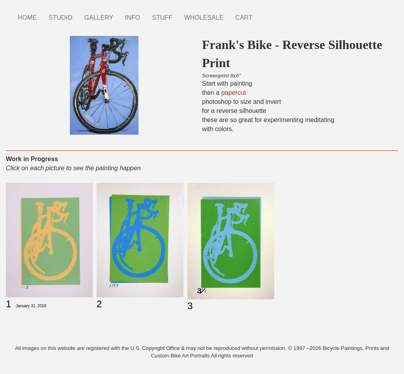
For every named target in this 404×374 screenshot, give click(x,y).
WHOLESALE (204, 17)
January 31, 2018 (31, 306)
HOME (27, 17)
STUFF (162, 17)
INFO (132, 17)
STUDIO (60, 17)
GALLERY (98, 17)
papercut (233, 92)
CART (243, 17)
